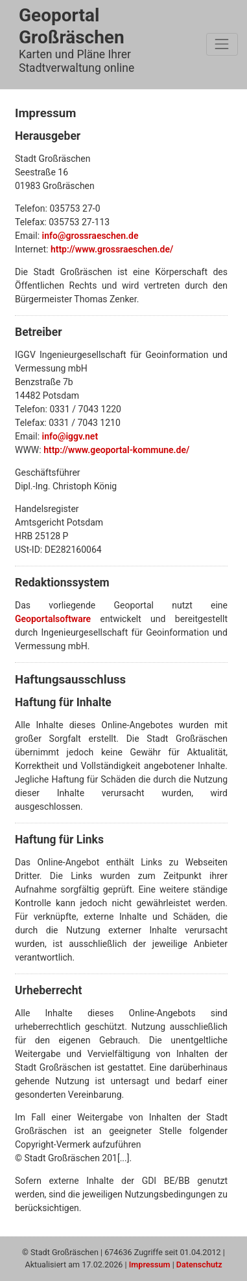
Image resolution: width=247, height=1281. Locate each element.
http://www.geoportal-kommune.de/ (116, 450)
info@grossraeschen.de (90, 235)
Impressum (150, 1264)
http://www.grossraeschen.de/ (112, 249)
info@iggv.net (70, 436)
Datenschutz (199, 1264)
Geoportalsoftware (53, 619)
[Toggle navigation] (222, 44)
